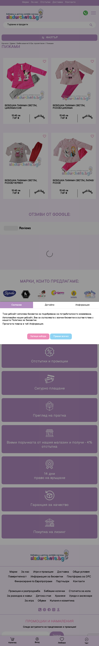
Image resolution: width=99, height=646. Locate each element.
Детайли (49, 305)
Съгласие (16, 305)
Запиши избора (38, 336)
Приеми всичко (61, 336)
